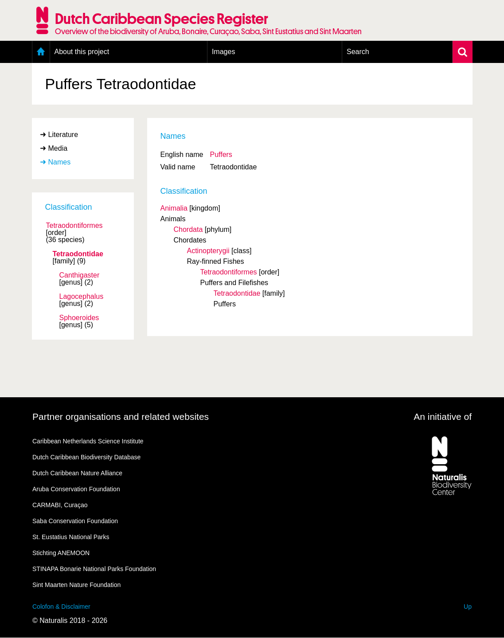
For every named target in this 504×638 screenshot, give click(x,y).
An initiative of (443, 416)
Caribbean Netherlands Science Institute (88, 441)
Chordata (188, 229)
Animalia (174, 208)
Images (223, 51)
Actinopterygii (208, 250)
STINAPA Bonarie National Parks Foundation (94, 568)
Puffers (221, 154)
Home (41, 52)
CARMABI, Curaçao (59, 505)
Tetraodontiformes (74, 225)
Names (59, 162)
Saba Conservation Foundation (75, 520)
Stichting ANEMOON (61, 552)
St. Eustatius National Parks (70, 536)
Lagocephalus (81, 296)
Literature (63, 134)
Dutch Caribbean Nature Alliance (77, 473)
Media (58, 148)
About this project (82, 51)
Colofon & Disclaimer (61, 606)
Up (468, 606)
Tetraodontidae (78, 254)
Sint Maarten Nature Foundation (76, 584)
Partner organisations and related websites (120, 416)
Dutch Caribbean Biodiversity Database (86, 457)
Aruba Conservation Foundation (76, 489)
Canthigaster (79, 275)
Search (358, 51)
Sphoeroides (79, 317)
